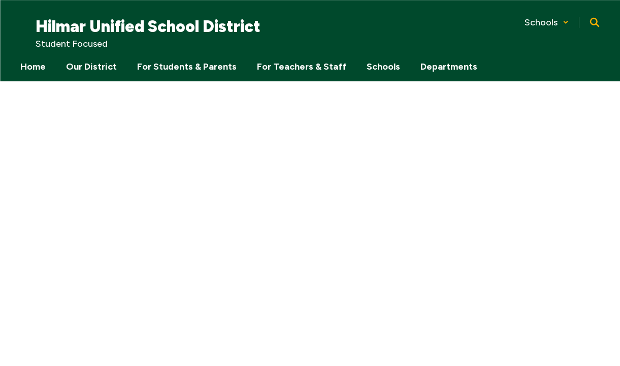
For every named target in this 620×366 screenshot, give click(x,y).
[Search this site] (595, 22)
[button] (547, 22)
